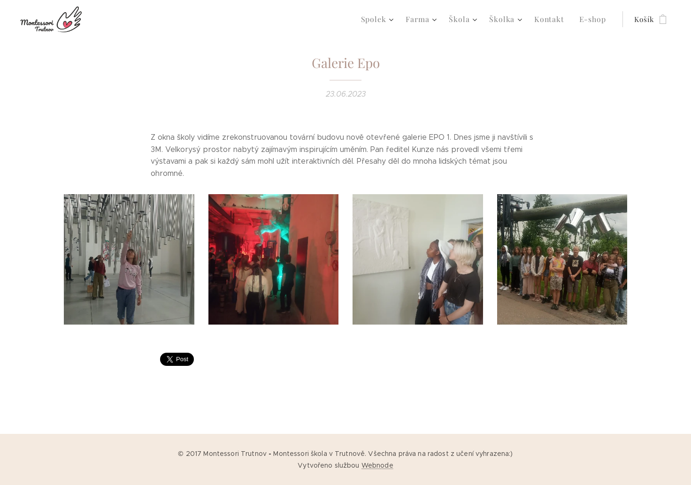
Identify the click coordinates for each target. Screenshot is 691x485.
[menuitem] (388, 19)
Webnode (377, 465)
